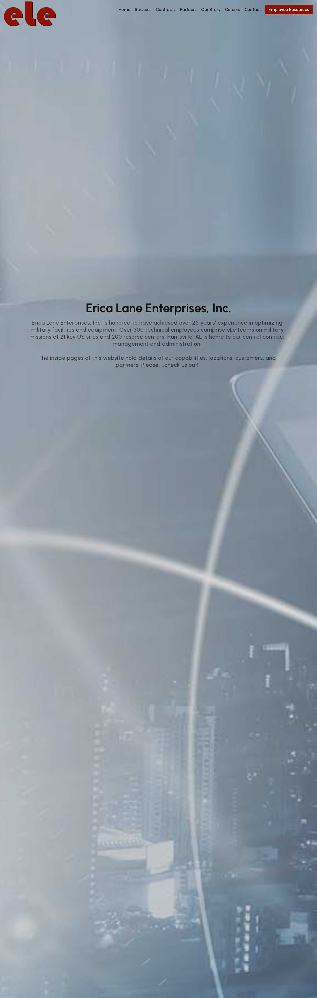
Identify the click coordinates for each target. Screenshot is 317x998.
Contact (253, 9)
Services (143, 9)
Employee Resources (289, 9)
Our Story (211, 9)
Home (124, 9)
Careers (232, 9)
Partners (188, 9)
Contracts (166, 9)
